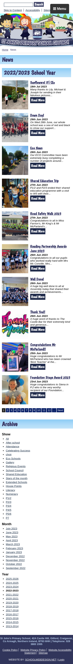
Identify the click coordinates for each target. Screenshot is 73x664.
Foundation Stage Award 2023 (50, 377)
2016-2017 (12, 614)
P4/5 (8, 509)
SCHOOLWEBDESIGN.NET (40, 659)
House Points (14, 486)
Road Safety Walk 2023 (45, 213)
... (54, 410)
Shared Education (16, 474)
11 (43, 410)
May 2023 (12, 536)
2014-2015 (12, 622)
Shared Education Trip (44, 181)
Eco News (36, 148)
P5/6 (8, 513)
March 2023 (13, 544)
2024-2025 (12, 582)
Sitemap (48, 10)
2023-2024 (12, 586)
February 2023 (14, 548)
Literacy (10, 490)
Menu (59, 9)
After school (13, 442)
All (7, 438)
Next (60, 410)
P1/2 (8, 498)
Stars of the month (16, 478)
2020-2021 (12, 598)
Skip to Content (13, 10)
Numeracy (12, 494)
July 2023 (11, 528)
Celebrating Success (18, 450)
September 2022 (16, 568)
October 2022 (14, 564)
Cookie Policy (10, 649)
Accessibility (33, 10)
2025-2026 (12, 578)
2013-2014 (12, 626)
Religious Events (16, 466)
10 (38, 410)
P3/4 (8, 505)
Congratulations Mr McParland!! (43, 346)
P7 (7, 517)
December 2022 (15, 556)
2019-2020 (12, 602)
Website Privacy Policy (33, 649)
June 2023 (12, 532)
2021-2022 (12, 594)
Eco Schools (13, 458)
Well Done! (37, 279)
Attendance (12, 446)
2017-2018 (12, 610)
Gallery (10, 462)
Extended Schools (16, 482)
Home (5, 49)
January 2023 (14, 552)
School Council (15, 470)
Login (61, 659)
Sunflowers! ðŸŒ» (42, 82)
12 (49, 410)
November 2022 (15, 560)
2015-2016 (12, 618)
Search (39, 4)
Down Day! (37, 115)
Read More (37, 100)
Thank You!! (37, 312)
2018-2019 (12, 606)
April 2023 (12, 540)
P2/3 (8, 502)
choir (8, 454)
